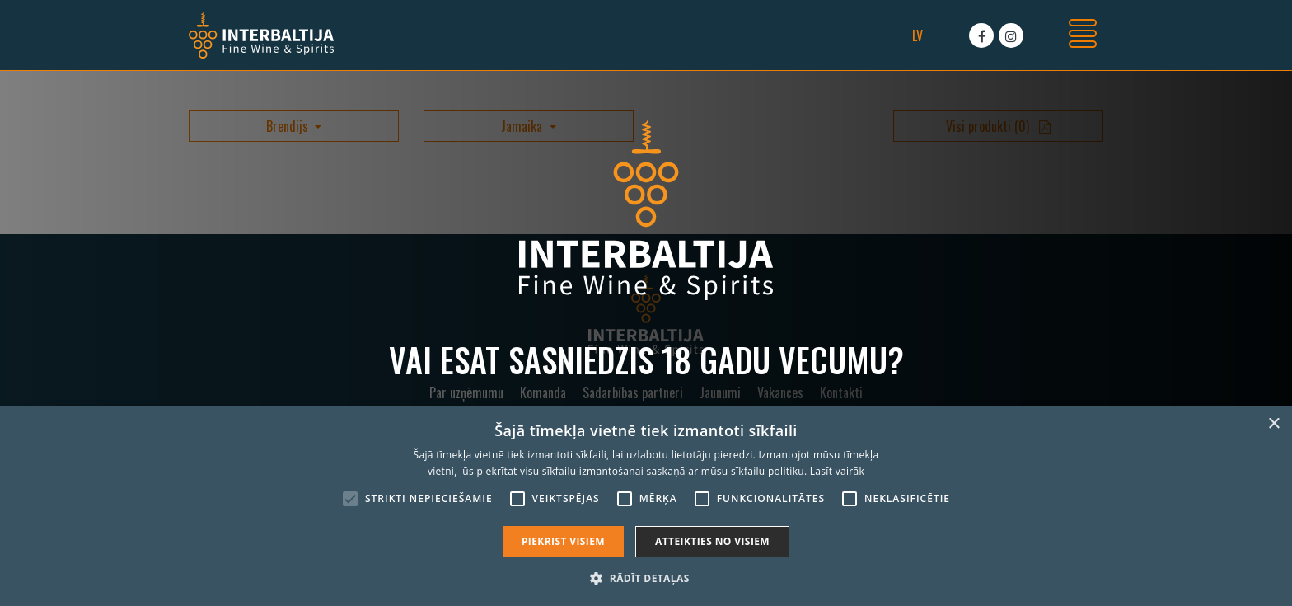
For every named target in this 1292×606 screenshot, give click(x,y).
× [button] (1273, 424)
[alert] (646, 506)
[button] (645, 578)
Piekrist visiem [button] (563, 541)
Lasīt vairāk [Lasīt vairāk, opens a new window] (837, 471)
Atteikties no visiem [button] (712, 541)
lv (917, 35)
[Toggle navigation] (1082, 35)
